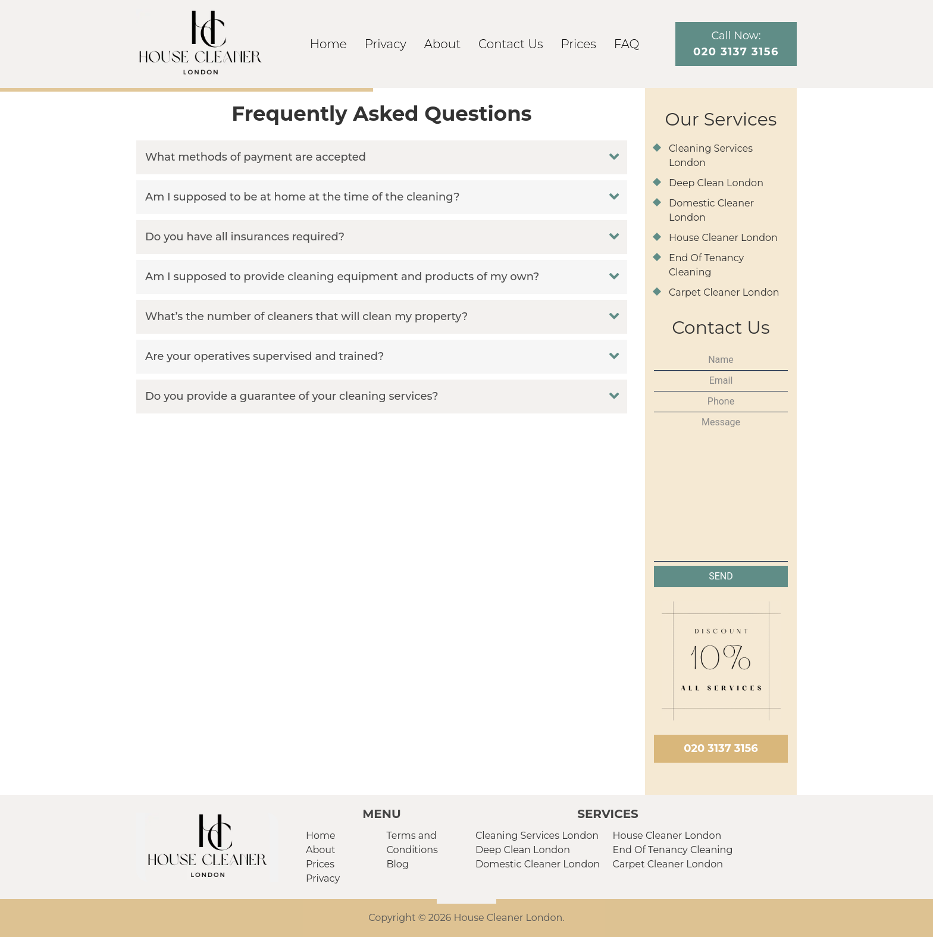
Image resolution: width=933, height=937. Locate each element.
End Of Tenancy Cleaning (673, 849)
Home (328, 44)
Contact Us (510, 44)
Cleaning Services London (537, 835)
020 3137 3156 (720, 748)
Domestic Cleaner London (537, 864)
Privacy (385, 44)
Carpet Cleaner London (724, 292)
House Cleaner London (723, 237)
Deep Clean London (716, 183)
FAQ (627, 44)
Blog (398, 864)
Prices (578, 44)
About (442, 44)
